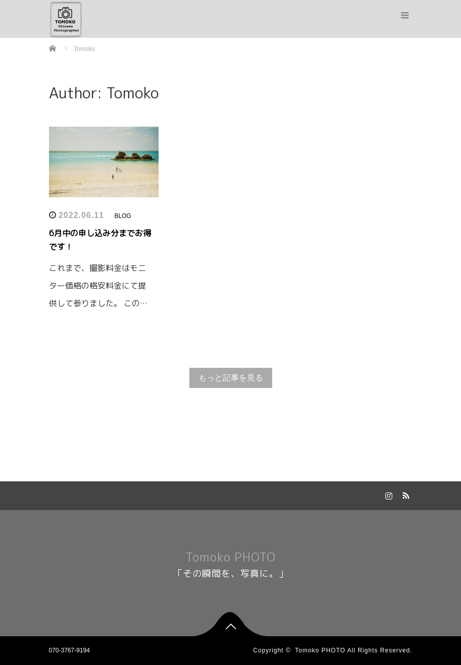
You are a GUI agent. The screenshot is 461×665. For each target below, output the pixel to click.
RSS (405, 494)
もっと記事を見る (230, 377)
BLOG (122, 215)
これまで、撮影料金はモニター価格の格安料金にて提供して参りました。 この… (98, 285)
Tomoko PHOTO (231, 557)
